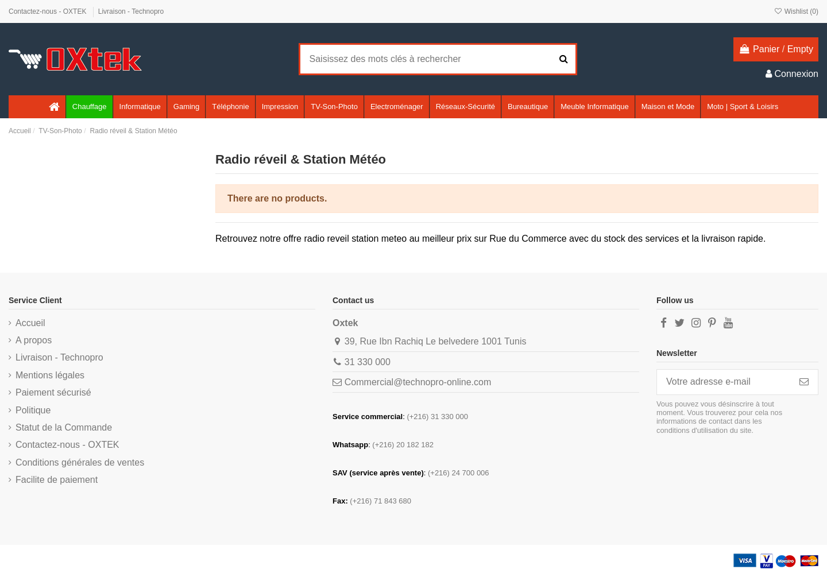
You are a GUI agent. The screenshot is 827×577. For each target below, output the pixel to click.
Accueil (30, 323)
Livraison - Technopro (131, 11)
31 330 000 (368, 362)
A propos (34, 340)
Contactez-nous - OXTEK (48, 11)
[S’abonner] (804, 382)
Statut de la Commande (64, 427)
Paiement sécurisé (53, 392)
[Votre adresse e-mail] (723, 382)
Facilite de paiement (57, 480)
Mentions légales (50, 375)
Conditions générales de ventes (80, 462)
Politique (33, 410)
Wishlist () (796, 11)
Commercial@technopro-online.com (418, 382)
